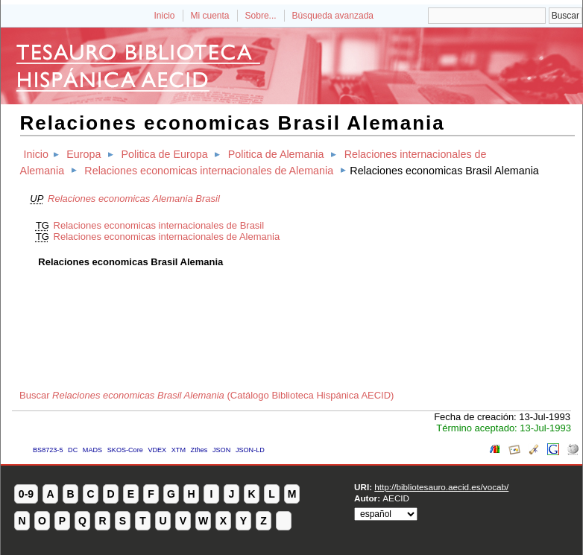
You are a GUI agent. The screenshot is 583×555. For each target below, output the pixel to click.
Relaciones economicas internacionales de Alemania (208, 171)
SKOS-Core (125, 450)
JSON (221, 450)
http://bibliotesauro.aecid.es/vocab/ (441, 487)
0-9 (26, 494)
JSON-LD (250, 450)
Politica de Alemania (276, 154)
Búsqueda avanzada (333, 15)
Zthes (199, 450)
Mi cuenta (210, 15)
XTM (178, 450)
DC (73, 450)
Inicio (164, 15)
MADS (92, 450)
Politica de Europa (165, 154)
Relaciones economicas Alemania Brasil (134, 198)
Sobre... (261, 15)
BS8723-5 (48, 450)
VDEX (157, 450)
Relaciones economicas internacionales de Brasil (159, 225)
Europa (83, 154)
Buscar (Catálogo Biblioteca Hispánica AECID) (206, 395)
